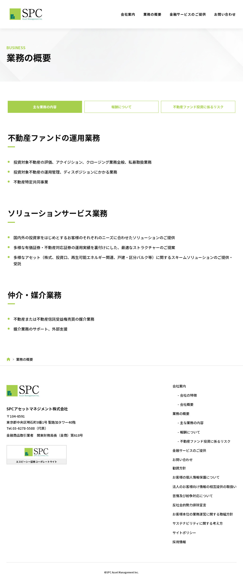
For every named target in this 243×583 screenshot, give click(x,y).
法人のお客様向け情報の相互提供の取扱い (204, 486)
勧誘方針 (178, 468)
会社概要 (186, 404)
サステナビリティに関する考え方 (197, 523)
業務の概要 (152, 14)
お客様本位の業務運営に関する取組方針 (202, 514)
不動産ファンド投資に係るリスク (204, 441)
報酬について (189, 432)
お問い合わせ (225, 14)
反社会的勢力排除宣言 (188, 504)
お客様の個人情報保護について (195, 477)
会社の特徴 (187, 395)
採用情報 (178, 541)
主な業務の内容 (191, 422)
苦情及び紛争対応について (192, 495)
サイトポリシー (183, 532)
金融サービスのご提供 (188, 14)
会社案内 (128, 14)
